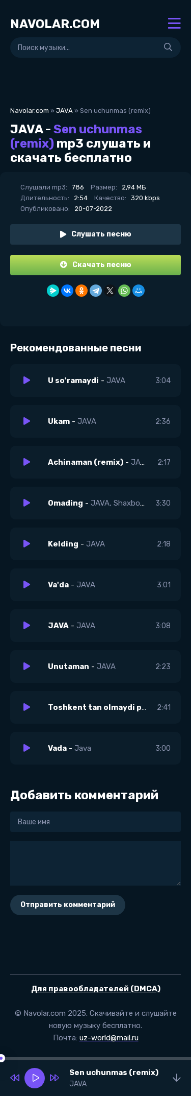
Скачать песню (95, 264)
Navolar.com (29, 110)
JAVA (64, 110)
